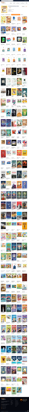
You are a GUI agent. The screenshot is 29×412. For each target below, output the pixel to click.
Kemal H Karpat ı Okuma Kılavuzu (18, 209)
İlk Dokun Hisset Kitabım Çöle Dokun (19, 281)
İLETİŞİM (26, 3)
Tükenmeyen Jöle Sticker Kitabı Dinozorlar (24, 24)
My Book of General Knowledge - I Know (24, 126)
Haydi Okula (7, 157)
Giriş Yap (26, 0)
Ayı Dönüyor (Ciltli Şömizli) (2, 188)
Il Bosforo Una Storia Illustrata (24, 353)
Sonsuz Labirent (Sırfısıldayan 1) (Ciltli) (7, 199)
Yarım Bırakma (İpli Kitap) (18, 23)
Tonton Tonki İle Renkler (18, 229)
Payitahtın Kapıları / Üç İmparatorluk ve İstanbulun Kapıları (24, 384)
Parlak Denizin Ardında (18, 250)
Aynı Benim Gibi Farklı (8, 394)
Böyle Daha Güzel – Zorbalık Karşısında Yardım (19, 271)
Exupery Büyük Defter (19, 54)
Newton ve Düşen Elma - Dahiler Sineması (13, 333)
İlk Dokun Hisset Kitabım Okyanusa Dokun (2, 281)
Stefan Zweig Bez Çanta (13, 64)
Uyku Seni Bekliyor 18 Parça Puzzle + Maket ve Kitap (8, 168)
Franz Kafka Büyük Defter (2, 64)
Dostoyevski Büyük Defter (13, 54)
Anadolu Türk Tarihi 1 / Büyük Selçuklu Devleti (3, 394)
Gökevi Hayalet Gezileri (2, 353)
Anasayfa (11, 3)
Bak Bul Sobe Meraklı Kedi (3, 250)
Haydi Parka (13, 157)
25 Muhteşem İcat (18, 394)
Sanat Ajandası (2, 363)
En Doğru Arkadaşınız (24, 229)
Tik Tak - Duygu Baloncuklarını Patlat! (14, 147)
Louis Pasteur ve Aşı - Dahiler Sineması (24, 322)
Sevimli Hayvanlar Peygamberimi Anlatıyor (18, 85)
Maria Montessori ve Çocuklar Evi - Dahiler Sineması (3, 333)
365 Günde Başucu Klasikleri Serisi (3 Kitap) (18, 302)
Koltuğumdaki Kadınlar (13, 106)
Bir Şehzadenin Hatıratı (7, 95)
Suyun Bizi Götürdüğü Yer (8, 85)
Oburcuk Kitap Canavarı (23, 157)
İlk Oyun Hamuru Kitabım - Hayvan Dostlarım (13, 291)
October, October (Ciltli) (2, 219)
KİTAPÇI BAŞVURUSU (12, 402)
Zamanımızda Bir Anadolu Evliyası (23, 301)
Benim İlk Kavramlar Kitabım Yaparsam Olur (3, 44)
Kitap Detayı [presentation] (3, 14)
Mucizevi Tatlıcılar (2, 301)
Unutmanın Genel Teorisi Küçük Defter (24, 64)
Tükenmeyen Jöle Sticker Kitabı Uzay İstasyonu (2, 34)
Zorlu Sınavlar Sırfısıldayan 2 (18, 198)
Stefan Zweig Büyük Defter (19, 64)
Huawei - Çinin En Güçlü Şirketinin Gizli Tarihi (24, 168)
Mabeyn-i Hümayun (3, 95)
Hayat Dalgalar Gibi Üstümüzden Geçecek (13, 116)
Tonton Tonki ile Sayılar (13, 229)
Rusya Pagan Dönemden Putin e (13, 270)
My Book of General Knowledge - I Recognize (3, 137)
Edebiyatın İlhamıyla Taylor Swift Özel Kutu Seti (3, 343)
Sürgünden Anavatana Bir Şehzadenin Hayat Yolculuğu (3, 312)
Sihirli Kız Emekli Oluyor (13, 312)
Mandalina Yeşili (18, 126)
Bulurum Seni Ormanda (18, 260)
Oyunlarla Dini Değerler (2, 106)
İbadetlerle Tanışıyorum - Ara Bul (8, 384)
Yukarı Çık (26, 411)
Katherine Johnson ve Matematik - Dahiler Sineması (19, 322)
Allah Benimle (23, 291)
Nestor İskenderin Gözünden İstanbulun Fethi (14, 302)
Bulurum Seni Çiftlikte (8, 270)
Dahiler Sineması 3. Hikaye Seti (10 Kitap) (8, 322)
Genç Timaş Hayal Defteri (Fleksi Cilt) (2, 23)
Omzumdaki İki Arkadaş (2, 260)
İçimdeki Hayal (13, 363)
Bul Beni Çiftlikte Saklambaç (7, 363)
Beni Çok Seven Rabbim (23, 363)
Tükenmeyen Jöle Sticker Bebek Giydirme (2, 240)
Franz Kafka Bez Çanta (23, 54)
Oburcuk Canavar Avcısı (18, 157)
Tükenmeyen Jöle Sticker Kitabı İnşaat (8, 23)
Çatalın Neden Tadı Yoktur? (2, 157)
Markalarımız (17, 3)
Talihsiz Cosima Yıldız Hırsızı (13, 250)
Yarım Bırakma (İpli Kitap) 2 (18, 44)
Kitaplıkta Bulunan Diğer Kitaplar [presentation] (15, 14)
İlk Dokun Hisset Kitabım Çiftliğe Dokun (7, 281)
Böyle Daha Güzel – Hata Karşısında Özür (24, 270)
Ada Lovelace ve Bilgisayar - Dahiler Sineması (24, 312)
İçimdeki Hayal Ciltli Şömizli (19, 363)
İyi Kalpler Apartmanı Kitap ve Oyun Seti (8, 44)
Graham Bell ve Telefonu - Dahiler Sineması (13, 322)
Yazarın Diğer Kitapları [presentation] (8, 14)
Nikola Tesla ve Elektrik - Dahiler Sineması (18, 333)
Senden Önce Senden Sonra (24, 188)
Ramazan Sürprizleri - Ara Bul (14, 384)
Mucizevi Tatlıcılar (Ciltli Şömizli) (8, 301)
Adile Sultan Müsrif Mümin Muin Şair (24, 85)
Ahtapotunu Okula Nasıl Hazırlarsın (2, 116)
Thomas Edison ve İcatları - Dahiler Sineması (24, 333)
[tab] (3, 14)
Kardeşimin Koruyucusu (13, 209)
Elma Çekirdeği (13, 126)
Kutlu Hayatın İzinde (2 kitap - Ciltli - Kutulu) (19, 75)
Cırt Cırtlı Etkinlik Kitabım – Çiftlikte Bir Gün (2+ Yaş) (19, 106)
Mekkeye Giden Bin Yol (24, 281)
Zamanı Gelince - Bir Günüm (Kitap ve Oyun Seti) (8, 178)
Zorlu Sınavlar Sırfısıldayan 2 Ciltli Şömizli (24, 199)
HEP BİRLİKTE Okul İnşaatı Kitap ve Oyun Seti (24, 44)
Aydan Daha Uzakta (13, 260)
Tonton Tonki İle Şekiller (7, 229)
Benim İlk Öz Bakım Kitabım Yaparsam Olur (13, 44)
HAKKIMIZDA (12, 403)
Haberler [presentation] (22, 14)
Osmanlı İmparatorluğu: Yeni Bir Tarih (13, 178)
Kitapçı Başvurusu (22, 3)
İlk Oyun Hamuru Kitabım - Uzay (7, 291)
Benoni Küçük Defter (8, 54)
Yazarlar (14, 3)
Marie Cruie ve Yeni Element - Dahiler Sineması (8, 333)
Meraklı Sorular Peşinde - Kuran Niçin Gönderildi (24, 374)
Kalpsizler (2, 229)
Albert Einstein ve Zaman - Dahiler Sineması (2, 322)
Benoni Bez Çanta (2, 54)
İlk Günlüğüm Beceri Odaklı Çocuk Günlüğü (8, 188)
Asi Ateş (17, 95)
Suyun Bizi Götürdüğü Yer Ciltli (14, 85)
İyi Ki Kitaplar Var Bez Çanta (8, 64)
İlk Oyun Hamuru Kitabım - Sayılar (18, 291)
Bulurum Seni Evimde (24, 260)
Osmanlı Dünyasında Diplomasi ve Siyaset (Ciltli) (24, 219)
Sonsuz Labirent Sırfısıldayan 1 (13, 198)
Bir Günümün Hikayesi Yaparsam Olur (14, 23)
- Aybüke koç (10, 7)
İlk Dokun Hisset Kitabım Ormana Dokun (13, 281)
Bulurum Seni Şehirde (3, 270)
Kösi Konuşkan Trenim (7, 106)
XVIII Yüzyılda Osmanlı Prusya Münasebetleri (18, 219)
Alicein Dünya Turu (8, 260)
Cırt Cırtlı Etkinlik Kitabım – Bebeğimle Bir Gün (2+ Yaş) (24, 106)
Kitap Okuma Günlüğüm (13, 95)
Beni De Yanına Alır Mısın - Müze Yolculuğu (8, 34)
